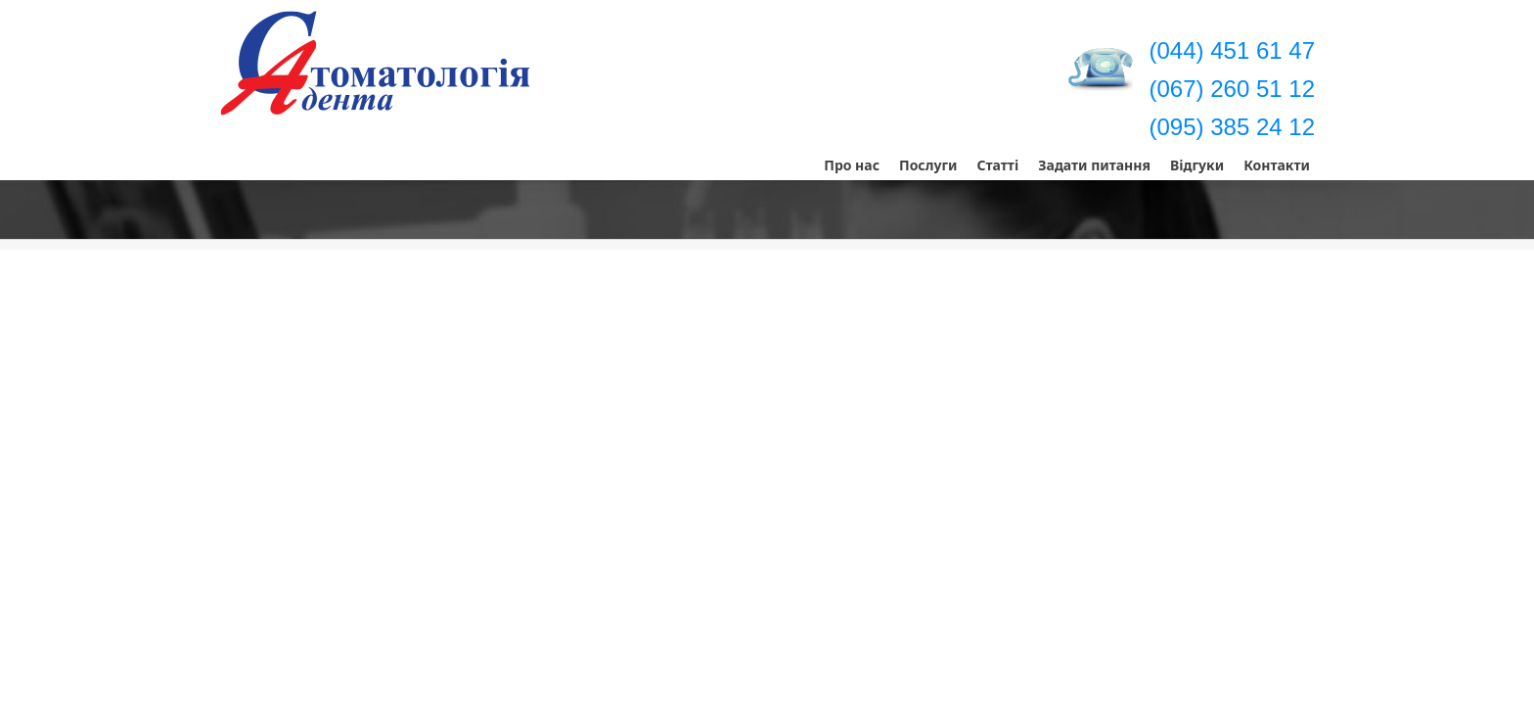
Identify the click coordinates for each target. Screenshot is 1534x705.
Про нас (852, 165)
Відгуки (1197, 165)
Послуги (928, 165)
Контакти (1276, 165)
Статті (997, 165)
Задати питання (1094, 165)
